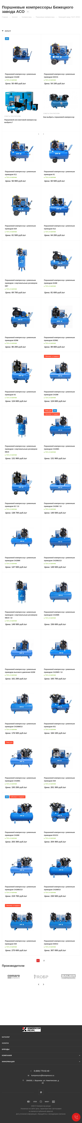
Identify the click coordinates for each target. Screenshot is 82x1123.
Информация (8, 1061)
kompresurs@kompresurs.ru (42, 1075)
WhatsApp (41, 1092)
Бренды (6, 1049)
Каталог (6, 1037)
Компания (7, 1055)
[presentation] (38, 134)
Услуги (5, 1043)
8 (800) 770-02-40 (41, 1071)
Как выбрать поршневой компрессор (58, 117)
